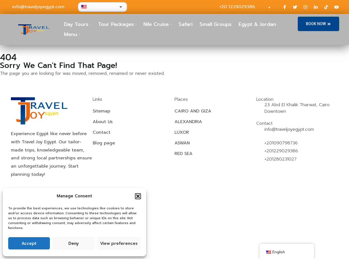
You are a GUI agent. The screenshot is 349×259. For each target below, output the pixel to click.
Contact (101, 132)
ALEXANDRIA (188, 121)
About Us (103, 121)
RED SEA (183, 153)
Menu (70, 34)
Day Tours (76, 24)
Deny (73, 243)
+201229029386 (281, 151)
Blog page (104, 143)
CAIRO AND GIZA (192, 111)
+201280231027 (280, 159)
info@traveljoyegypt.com (38, 7)
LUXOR (181, 132)
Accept (29, 243)
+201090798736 (281, 143)
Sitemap (101, 111)
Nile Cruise (156, 24)
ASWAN (182, 143)
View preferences (119, 243)
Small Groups (215, 24)
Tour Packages (116, 24)
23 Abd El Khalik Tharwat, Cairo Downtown (297, 108)
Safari (185, 24)
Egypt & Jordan (257, 24)
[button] (138, 196)
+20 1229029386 (237, 7)
